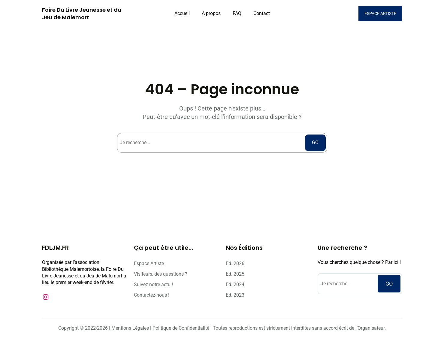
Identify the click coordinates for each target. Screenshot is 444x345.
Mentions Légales (130, 328)
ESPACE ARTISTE (380, 13)
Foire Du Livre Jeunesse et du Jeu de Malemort (81, 13)
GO (315, 142)
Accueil (182, 13)
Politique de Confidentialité (181, 328)
